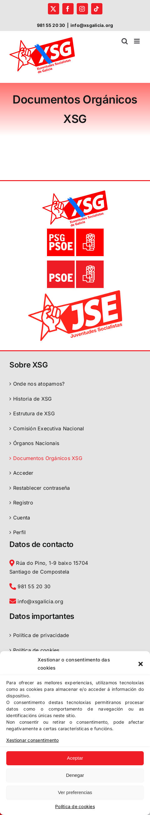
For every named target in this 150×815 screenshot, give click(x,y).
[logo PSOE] (75, 261)
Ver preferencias (75, 792)
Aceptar (75, 758)
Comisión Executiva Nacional (48, 428)
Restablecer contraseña (41, 488)
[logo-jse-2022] (75, 293)
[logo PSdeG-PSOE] (75, 229)
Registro (23, 502)
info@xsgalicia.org (91, 25)
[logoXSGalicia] (75, 193)
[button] (140, 664)
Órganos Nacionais (36, 443)
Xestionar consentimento (32, 740)
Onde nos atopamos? (39, 384)
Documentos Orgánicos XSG (47, 458)
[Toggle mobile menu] (137, 41)
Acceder (23, 473)
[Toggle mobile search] (125, 41)
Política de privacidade (41, 635)
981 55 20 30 (29, 586)
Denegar (75, 775)
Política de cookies (75, 806)
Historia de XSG (32, 399)
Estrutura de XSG (34, 413)
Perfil (19, 532)
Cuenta (21, 517)
